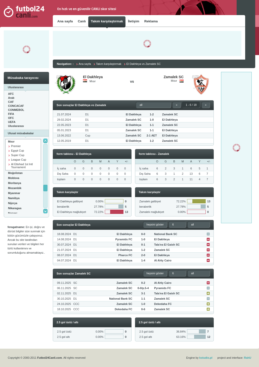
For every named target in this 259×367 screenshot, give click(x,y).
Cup (87, 135)
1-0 (152, 119)
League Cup (18, 159)
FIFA (11, 113)
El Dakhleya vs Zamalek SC (143, 63)
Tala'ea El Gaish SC (167, 244)
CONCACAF (16, 105)
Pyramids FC (123, 239)
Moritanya (14, 183)
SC (75, 282)
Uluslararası (16, 125)
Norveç (12, 213)
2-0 (143, 255)
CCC (76, 303)
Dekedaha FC (163, 303)
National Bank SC (165, 234)
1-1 (152, 124)
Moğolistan (15, 172)
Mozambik (14, 188)
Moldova (13, 177)
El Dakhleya (93, 77)
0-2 (143, 282)
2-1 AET (152, 135)
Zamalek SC (174, 77)
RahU (247, 357)
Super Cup (17, 155)
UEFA (11, 121)
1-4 (143, 260)
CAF (11, 101)
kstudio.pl (205, 357)
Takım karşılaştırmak (108, 63)
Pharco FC (125, 255)
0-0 (143, 234)
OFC (11, 117)
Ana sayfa (85, 63)
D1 (87, 114)
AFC (11, 93)
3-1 (143, 293)
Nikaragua (14, 208)
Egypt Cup (17, 150)
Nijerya (12, 203)
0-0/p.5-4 (143, 288)
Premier (16, 146)
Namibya (14, 198)
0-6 (143, 309)
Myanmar (14, 193)
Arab (11, 97)
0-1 (143, 244)
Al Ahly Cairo (162, 260)
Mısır (11, 141)
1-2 (152, 114)
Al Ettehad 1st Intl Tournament (22, 166)
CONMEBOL (16, 109)
